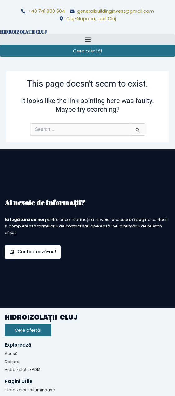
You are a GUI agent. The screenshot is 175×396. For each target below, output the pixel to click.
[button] (87, 39)
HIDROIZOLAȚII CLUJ (23, 32)
